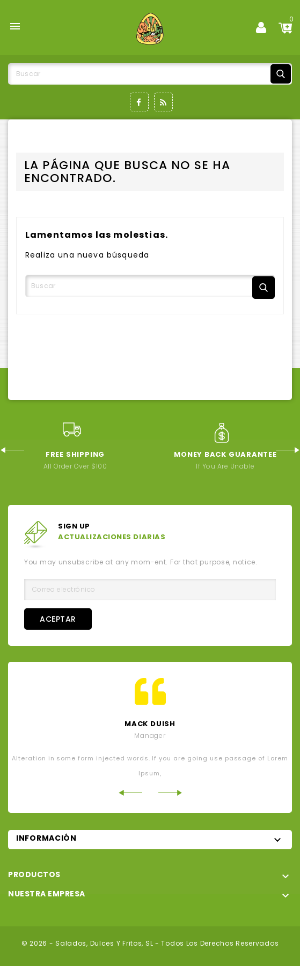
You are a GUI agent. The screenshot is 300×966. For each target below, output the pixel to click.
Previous (12, 450)
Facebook (139, 102)
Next (288, 450)
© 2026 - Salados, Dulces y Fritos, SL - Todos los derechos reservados (150, 943)
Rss (163, 102)
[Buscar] (150, 74)
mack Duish (150, 724)
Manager (149, 735)
